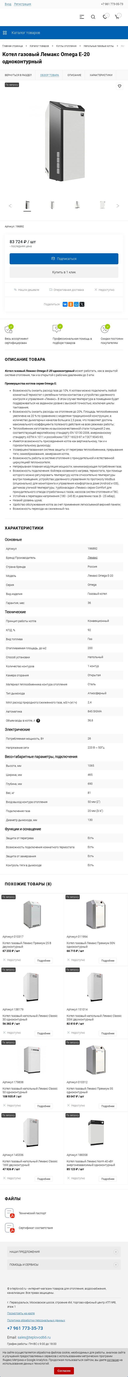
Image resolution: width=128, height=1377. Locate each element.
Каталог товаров (21, 33)
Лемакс (93, 558)
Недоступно (104, 290)
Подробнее (43, 961)
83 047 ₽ (96, 1099)
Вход (8, 4)
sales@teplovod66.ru (34, 1338)
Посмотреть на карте (21, 1313)
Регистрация (22, 4)
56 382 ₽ (32, 1026)
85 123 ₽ (96, 1171)
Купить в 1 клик (64, 273)
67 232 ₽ (32, 953)
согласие (113, 1360)
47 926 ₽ (32, 1171)
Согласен (64, 1370)
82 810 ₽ (96, 1026)
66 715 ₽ (96, 953)
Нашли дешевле (26, 290)
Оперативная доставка (66, 290)
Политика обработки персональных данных (36, 1320)
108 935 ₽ (32, 1099)
